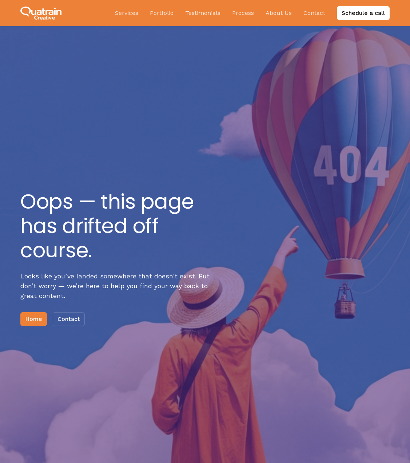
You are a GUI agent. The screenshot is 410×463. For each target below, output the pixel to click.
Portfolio (162, 12)
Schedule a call (363, 12)
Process (243, 12)
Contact (314, 12)
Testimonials (202, 12)
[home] (40, 13)
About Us (279, 12)
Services (126, 12)
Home (33, 318)
